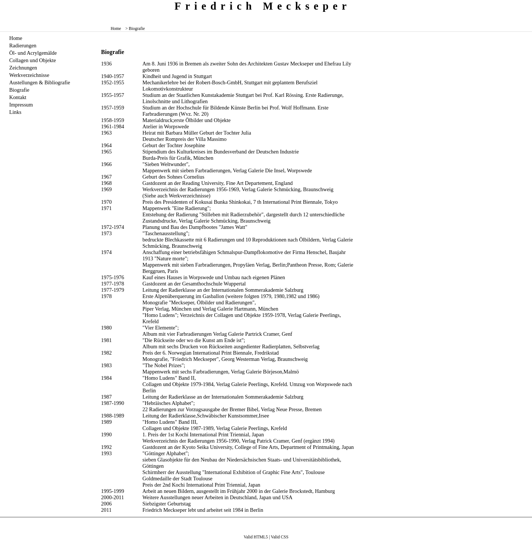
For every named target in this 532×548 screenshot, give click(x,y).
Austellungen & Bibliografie (39, 82)
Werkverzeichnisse (29, 75)
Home (116, 28)
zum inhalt (523, 5)
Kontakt (17, 97)
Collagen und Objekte (32, 60)
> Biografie (135, 28)
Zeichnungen (23, 68)
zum (527, 5)
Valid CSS (280, 537)
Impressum (21, 105)
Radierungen (23, 45)
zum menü (521, 5)
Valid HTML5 (255, 537)
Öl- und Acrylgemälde (33, 53)
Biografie (19, 90)
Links (15, 112)
